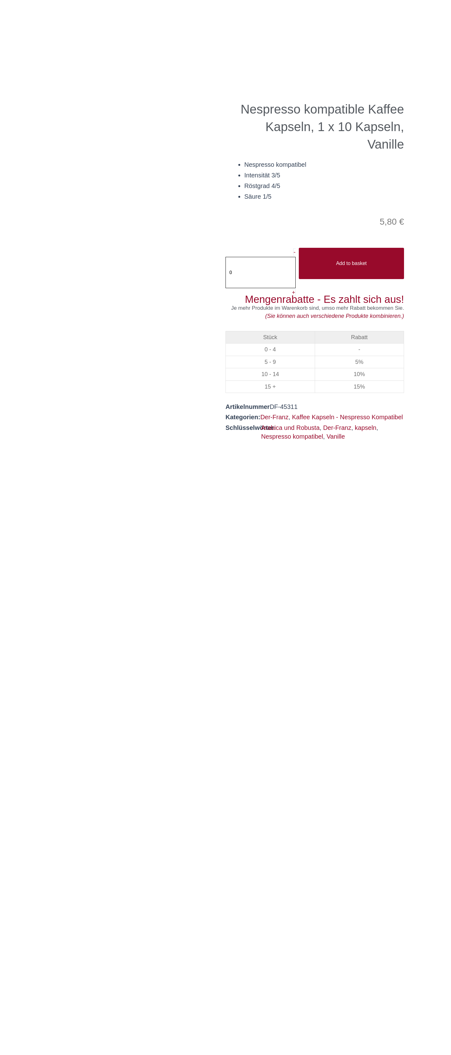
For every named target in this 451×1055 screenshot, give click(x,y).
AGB (142, 1032)
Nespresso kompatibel (292, 437)
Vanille (336, 437)
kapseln (365, 428)
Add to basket (352, 263)
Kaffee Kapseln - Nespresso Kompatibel (347, 418)
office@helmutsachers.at (171, 971)
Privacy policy (183, 1032)
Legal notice (297, 1032)
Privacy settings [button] (242, 1032)
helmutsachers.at (161, 980)
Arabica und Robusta (290, 428)
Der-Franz (274, 418)
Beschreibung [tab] (254, 477)
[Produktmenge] (261, 273)
